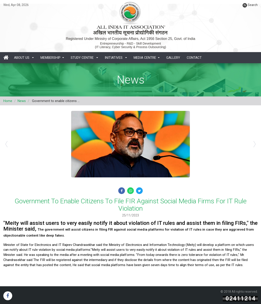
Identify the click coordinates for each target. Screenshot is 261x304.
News (22, 101)
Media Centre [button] (147, 58)
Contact (194, 58)
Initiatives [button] (116, 58)
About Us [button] (24, 58)
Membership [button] (52, 58)
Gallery (173, 58)
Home (7, 101)
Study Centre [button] (84, 58)
